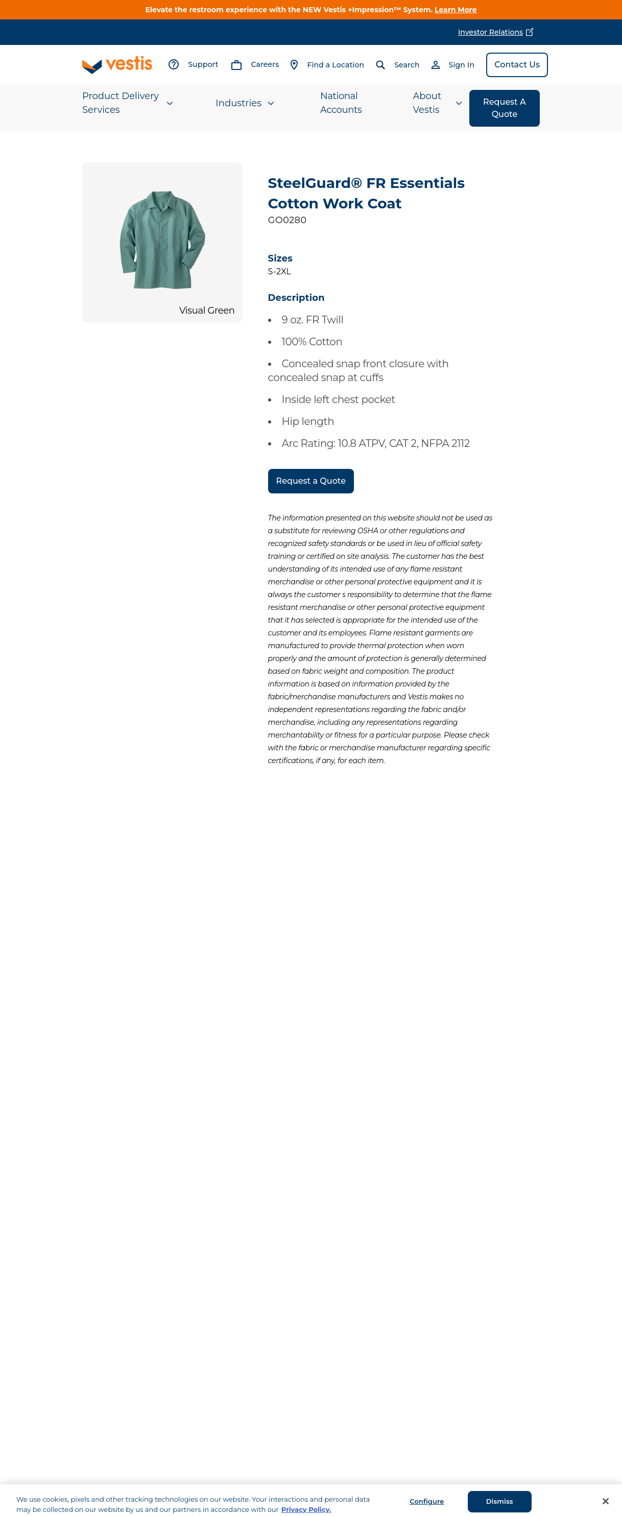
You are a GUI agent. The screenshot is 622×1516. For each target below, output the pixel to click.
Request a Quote (311, 481)
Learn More (456, 9)
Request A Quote (504, 108)
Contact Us (517, 64)
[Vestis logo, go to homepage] (117, 65)
